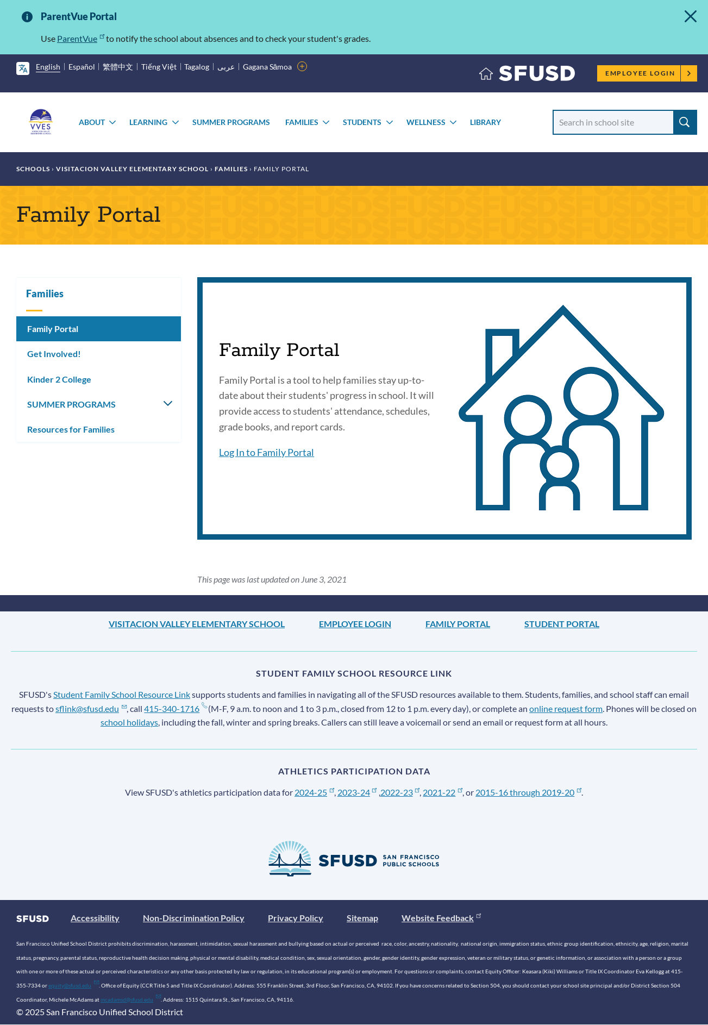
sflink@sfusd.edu (91, 708)
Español (81, 66)
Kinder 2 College (59, 379)
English (48, 66)
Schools (33, 169)
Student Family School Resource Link (121, 694)
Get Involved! (54, 353)
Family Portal (52, 328)
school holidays (129, 722)
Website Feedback (441, 917)
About (92, 122)
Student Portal (561, 623)
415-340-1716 (175, 708)
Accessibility (95, 917)
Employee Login (648, 73)
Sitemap (362, 917)
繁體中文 (118, 66)
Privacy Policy (295, 917)
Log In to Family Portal (266, 452)
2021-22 (442, 792)
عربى (226, 66)
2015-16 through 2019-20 (528, 792)
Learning (148, 122)
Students (362, 122)
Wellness (426, 122)
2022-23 (400, 792)
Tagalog (196, 66)
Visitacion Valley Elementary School (132, 169)
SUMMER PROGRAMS (231, 122)
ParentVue (80, 38)
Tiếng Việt (159, 66)
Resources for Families (71, 429)
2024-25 (314, 792)
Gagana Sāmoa (267, 66)
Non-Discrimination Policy (194, 917)
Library (485, 122)
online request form (566, 708)
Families (301, 122)
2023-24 (357, 792)
